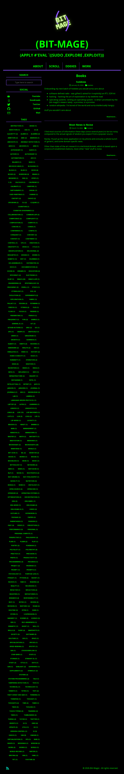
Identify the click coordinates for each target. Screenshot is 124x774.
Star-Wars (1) (16, 654)
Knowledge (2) (34, 392)
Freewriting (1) (16, 316)
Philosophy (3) (32, 537)
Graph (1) (21, 332)
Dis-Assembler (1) (15, 263)
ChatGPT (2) (16, 198)
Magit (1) (24, 425)
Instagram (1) (16, 380)
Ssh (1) (13, 651)
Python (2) (24, 578)
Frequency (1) (13, 320)
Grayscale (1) (33, 332)
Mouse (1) (35, 457)
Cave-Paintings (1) (16, 194)
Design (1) (25, 255)
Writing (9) (13, 755)
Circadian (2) (13, 202)
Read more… (112, 117)
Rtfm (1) (25, 610)
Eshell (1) (25, 287)
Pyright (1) (12, 578)
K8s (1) (22, 392)
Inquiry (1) (33, 376)
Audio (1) (32, 150)
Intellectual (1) (13, 384)
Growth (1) (15, 340)
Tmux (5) (15, 707)
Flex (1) (36, 307)
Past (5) (11, 525)
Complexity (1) (32, 219)
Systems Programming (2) (18, 679)
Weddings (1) (23, 743)
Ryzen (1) (14, 614)
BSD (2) (25, 178)
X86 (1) (24, 755)
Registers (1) (14, 594)
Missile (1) (32, 449)
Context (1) (15, 239)
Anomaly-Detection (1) (30, 142)
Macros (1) (12, 425)
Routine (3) (13, 610)
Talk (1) (36, 679)
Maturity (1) (34, 437)
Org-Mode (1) (15, 505)
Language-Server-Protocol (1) (23, 400)
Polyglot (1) (15, 550)
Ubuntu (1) (13, 723)
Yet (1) (14, 760)
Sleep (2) (21, 630)
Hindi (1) (24, 352)
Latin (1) (22, 404)
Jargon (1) (11, 388)
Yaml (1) (35, 755)
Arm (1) (35, 146)
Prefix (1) (14, 558)
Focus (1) (22, 311)
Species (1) (33, 642)
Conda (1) (31, 227)
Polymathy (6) (31, 550)
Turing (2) (12, 719)
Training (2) (33, 711)
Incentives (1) (13, 368)
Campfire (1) (32, 186)
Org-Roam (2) (31, 505)
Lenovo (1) (14, 408)
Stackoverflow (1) (29, 651)
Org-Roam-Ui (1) (17, 509)
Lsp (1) (37, 416)
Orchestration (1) (32, 497)
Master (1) (12, 437)
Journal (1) (35, 388)
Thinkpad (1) (16, 699)
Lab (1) (15, 396)
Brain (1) (35, 174)
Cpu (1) (23, 243)
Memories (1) (32, 441)
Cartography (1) (16, 190)
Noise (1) (20, 473)
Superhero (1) (34, 667)
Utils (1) (25, 727)
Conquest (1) (15, 235)
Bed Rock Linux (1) (16, 166)
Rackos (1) (12, 582)
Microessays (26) (31, 445)
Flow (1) (11, 311)
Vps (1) (28, 739)
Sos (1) (25, 638)
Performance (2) (16, 529)
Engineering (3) (14, 283)
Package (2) (16, 517)
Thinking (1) (35, 695)
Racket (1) (35, 578)
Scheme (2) (24, 618)
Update (90, 85)
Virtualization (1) (15, 739)
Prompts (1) (31, 570)
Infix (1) (11, 372)
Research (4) (14, 598)
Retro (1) (22, 602)
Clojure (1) (34, 202)
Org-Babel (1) (30, 501)
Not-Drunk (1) (14, 477)
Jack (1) (37, 384)
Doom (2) (10, 271)
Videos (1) (12, 735)
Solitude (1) (13, 638)
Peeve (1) (20, 525)
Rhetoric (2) (25, 606)
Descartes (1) (13, 255)
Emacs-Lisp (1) (33, 279)
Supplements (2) (16, 671)
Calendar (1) (34, 182)
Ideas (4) (15, 364)
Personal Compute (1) (23, 534)
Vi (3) (35, 731)
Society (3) (15, 634)
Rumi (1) (35, 610)
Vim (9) (23, 735)
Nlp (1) (10, 473)
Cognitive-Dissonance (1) (23, 211)
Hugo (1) (34, 356)
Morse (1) (23, 457)
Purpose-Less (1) (31, 574)
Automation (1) (17, 158)
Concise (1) (16, 227)
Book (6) (34, 170)
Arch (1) (12, 146)
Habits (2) (23, 344)
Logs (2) (28, 416)
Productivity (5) (30, 558)
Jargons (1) (23, 388)
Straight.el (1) (31, 659)
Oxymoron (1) (31, 513)
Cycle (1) (35, 247)
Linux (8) (10, 412)
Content (90, 128)
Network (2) (32, 465)
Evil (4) (33, 291)
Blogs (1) (12, 170)
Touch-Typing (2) (16, 711)
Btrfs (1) (35, 178)
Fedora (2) (23, 303)
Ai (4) (36, 130)
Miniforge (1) (16, 449)
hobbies (81, 82)
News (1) (21, 469)
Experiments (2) (31, 295)
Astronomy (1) (17, 150)
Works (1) (23, 747)
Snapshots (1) (33, 630)
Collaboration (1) (15, 215)
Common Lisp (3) (32, 215)
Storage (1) (14, 659)
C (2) (9, 182)
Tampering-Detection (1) (18, 683)
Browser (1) (13, 178)
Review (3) (34, 602)
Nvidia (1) (11, 485)
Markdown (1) (31, 433)
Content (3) (32, 235)
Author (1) (14, 154)
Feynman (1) (35, 303)
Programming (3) (16, 562)
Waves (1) (11, 743)
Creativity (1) (13, 247)
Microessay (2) (15, 445)
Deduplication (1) (16, 251)
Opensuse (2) (13, 493)
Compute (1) (32, 223)
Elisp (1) (11, 279)
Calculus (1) (20, 182)
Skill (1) (36, 626)
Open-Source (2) (15, 489)
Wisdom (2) (35, 743)
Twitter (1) (34, 719)
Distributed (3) (33, 263)
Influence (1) (23, 372)
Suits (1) (35, 663)
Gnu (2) (29, 328)
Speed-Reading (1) (17, 646)
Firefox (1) (12, 307)
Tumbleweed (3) (30, 715)
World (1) (35, 747)
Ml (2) (23, 453)
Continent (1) (31, 239)
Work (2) (11, 747)
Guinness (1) (31, 340)
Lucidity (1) (31, 420)
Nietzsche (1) (33, 469)
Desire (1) (36, 255)
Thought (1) (32, 699)
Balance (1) (16, 162)
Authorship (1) (31, 154)
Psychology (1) (15, 574)
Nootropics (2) (33, 473)
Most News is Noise (81, 124)
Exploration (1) (16, 299)
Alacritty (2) (12, 134)
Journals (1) (12, 392)
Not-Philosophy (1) (31, 477)
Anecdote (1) (12, 142)
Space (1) (35, 638)
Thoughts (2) (13, 703)
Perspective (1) (15, 537)
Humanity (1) (15, 360)
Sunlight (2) (21, 667)
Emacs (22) (21, 279)
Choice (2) (32, 198)
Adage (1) (33, 126)
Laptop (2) (12, 404)
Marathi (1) (14, 433)
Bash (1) (32, 162)
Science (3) (35, 618)
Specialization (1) (17, 642)
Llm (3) (19, 416)
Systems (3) (23, 675)
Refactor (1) (15, 590)
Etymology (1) (17, 291)
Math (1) (22, 437)
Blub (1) (24, 170)
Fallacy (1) (11, 303)
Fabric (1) (33, 299)
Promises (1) (31, 566)
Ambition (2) (13, 138)
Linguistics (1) (31, 408)
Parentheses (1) (16, 521)
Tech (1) (36, 683)
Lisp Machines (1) (33, 412)
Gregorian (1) (30, 336)
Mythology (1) (16, 465)
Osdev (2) (33, 509)
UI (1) (25, 723)
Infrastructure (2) (17, 376)
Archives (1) (24, 146)
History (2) (35, 352)
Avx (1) (33, 158)
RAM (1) (23, 582)
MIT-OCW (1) (12, 453)
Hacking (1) (34, 344)
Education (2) (34, 271)
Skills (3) (11, 630)
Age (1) (27, 130)
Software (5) (31, 634)
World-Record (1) (17, 751)
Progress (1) (33, 562)
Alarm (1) (24, 134)
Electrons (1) (31, 275)
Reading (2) (34, 582)
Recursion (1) (30, 586)
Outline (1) (14, 513)
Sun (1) (10, 667)
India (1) (36, 368)
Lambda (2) (30, 396)
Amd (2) (24, 138)
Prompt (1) (15, 570)
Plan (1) (12, 542)
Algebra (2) (35, 134)
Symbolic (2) (33, 671)
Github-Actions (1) (15, 328)
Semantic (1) (13, 626)
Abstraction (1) (17, 126)
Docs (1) (13, 267)
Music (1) (35, 461)
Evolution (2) (14, 295)
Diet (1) (23, 259)
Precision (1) (31, 554)
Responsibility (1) (31, 598)
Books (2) (11, 174)
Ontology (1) (33, 485)
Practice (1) (15, 554)
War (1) (37, 739)
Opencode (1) (32, 489)
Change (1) (33, 194)
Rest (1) (12, 602)
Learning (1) (34, 404)
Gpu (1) (11, 332)
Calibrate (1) (16, 186)
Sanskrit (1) (12, 618)
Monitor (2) (34, 453)
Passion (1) (32, 521)
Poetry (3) (15, 546)
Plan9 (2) (23, 542)
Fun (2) (25, 320)
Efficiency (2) (15, 275)
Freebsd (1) (34, 311)
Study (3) (12, 663)
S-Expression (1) (30, 614)
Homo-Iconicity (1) (17, 356)
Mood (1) (12, 457)
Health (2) (26, 348)
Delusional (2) (33, 251)
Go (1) (37, 328)
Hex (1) (36, 348)
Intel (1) (32, 380)
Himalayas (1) (12, 352)
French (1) (33, 316)
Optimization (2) (14, 497)
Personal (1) (33, 529)
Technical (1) (14, 687)
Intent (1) (27, 384)
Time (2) (25, 703)
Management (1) (29, 428)
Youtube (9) (30, 760)
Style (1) (24, 663)
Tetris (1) (25, 691)
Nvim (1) (22, 485)
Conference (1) (16, 231)
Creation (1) (34, 243)
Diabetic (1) (12, 259)
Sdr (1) (13, 622)
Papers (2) (32, 517)
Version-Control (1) (18, 731)
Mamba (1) (35, 425)
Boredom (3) (24, 174)
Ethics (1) (36, 287)
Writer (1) (33, 751)
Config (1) (33, 231)
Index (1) (25, 368)
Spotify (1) (33, 646)
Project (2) (15, 566)
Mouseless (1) (13, 461)
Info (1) (36, 372)
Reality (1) (15, 586)
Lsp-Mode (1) (16, 420)
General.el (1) (17, 324)
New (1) (11, 469)
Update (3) (13, 727)
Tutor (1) (23, 719)
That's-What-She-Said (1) (17, 695)
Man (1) (14, 428)
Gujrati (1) (12, 344)
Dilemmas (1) (34, 259)
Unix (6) (35, 723)
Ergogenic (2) (12, 287)
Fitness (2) (25, 307)
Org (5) (14, 501)
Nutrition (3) (31, 481)
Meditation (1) (16, 441)
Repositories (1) (31, 594)
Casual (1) (33, 190)
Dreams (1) (21, 271)
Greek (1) (14, 336)
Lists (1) (11, 416)
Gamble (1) (35, 320)
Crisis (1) (25, 247)
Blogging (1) (33, 166)
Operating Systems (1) (30, 493)
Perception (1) (33, 525)
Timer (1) (35, 703)
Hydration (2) (31, 360)
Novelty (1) (15, 481)
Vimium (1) (34, 735)
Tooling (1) (30, 707)
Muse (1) (25, 461)
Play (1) (35, 542)
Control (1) (12, 243)
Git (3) (33, 324)
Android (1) (34, 138)
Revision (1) (12, 606)
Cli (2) (24, 202)
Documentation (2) (29, 267)
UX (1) (36, 727)
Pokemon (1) (31, 546)
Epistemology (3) (32, 283)
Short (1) (25, 626)
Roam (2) (36, 606)
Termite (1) (13, 691)
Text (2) (36, 691)
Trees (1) (14, 715)
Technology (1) (31, 687)
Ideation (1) (30, 364)
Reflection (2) (31, 590)
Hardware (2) (13, 348)
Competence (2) (15, 219)
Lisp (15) (20, 412)
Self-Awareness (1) (29, 622)
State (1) (32, 654)
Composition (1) (16, 223)
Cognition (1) (23, 207)
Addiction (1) (14, 130)
